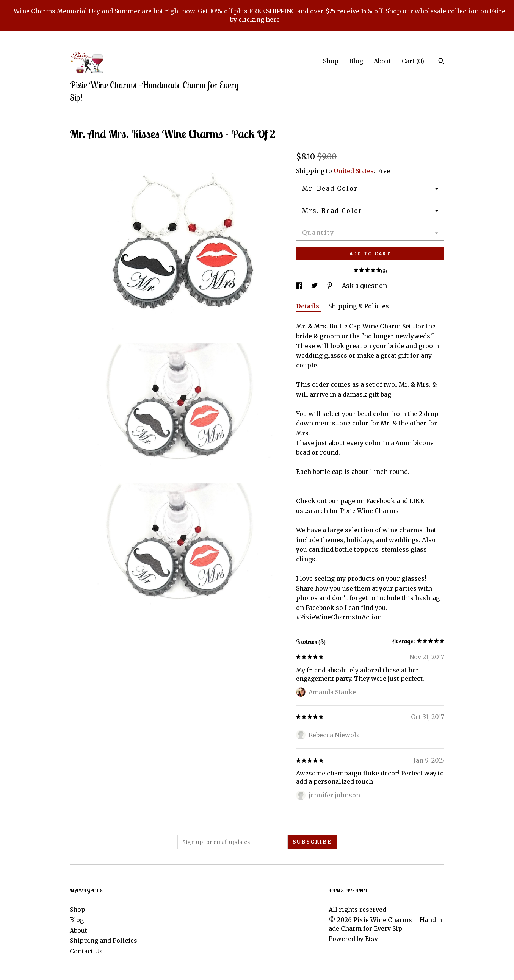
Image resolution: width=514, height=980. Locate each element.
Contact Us (86, 951)
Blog (356, 61)
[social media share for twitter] (315, 285)
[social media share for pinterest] (330, 285)
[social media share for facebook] (300, 285)
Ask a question (364, 285)
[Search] (441, 62)
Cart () (413, 61)
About (382, 61)
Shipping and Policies (103, 940)
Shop (330, 61)
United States (354, 171)
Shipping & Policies (358, 306)
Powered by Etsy (353, 938)
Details (308, 306)
